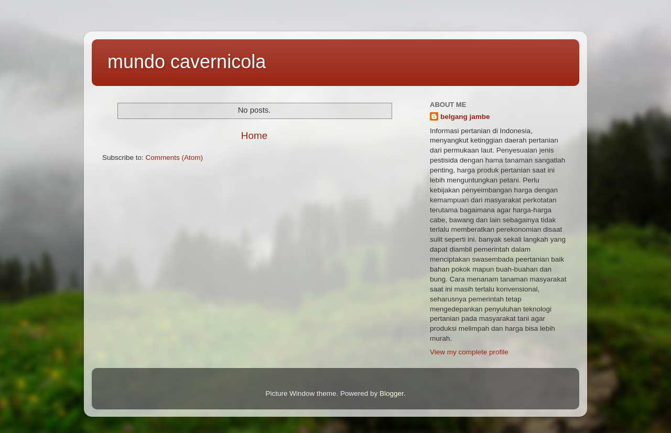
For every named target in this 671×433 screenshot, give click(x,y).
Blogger (392, 393)
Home (254, 135)
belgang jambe (465, 117)
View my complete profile (469, 352)
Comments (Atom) (174, 157)
